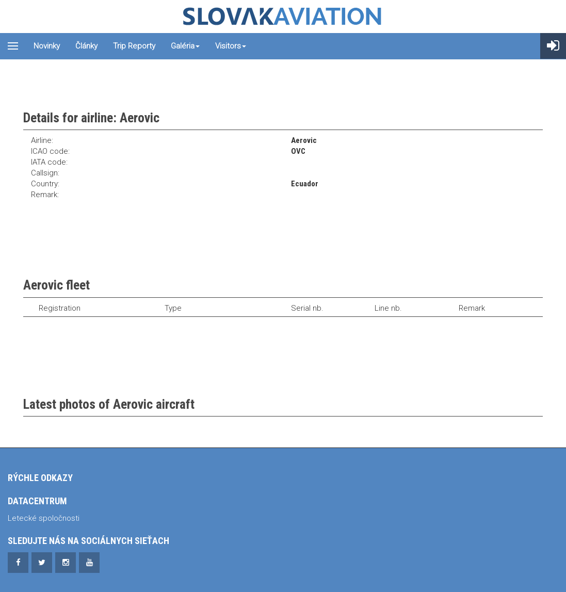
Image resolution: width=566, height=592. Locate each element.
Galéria (185, 46)
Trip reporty (134, 46)
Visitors (230, 46)
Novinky (47, 46)
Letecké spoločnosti (43, 518)
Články (86, 46)
